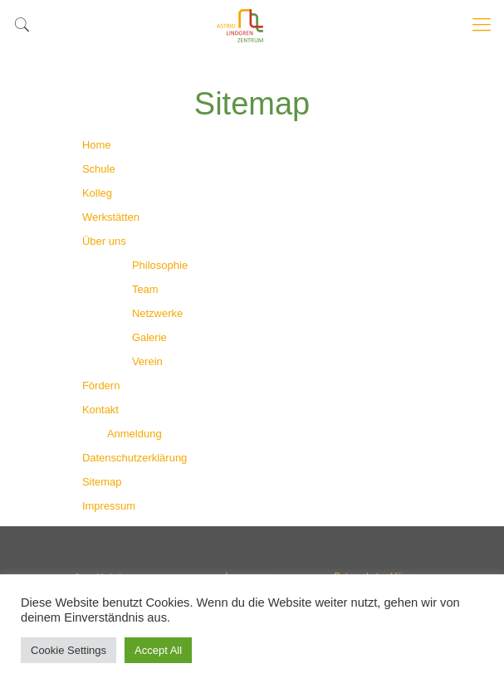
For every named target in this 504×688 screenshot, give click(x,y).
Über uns (104, 241)
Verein (147, 361)
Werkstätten (110, 217)
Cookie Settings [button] (68, 650)
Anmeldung (134, 433)
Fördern (101, 385)
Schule (98, 169)
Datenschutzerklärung (134, 457)
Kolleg (97, 193)
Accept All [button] (158, 650)
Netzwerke (157, 313)
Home (96, 145)
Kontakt (100, 409)
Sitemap (102, 482)
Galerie (149, 337)
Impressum (108, 506)
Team (145, 289)
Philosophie (160, 265)
